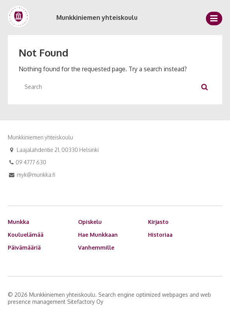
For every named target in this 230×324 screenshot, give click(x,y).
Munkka (18, 221)
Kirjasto (158, 221)
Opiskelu (90, 221)
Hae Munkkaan (98, 234)
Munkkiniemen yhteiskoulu (97, 17)
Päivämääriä (24, 247)
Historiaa (160, 234)
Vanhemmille (96, 247)
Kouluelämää (26, 234)
